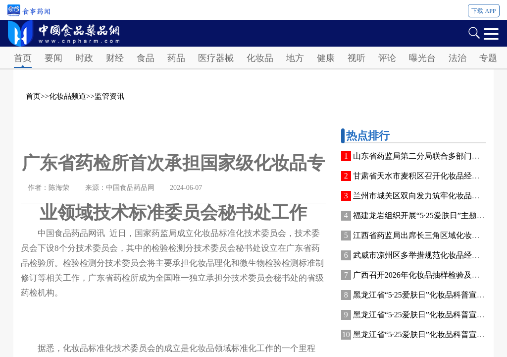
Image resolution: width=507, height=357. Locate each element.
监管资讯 (109, 96)
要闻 (53, 58)
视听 (356, 58)
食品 (145, 58)
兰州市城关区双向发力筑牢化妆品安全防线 (428, 195)
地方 (295, 58)
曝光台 (422, 58)
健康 (326, 58)
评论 (387, 58)
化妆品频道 (67, 96)
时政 (84, 58)
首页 (23, 58)
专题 (488, 58)
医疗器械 (216, 58)
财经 (115, 58)
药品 (176, 58)
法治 (457, 58)
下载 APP (483, 10)
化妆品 (260, 58)
